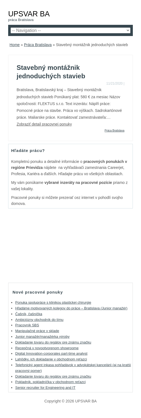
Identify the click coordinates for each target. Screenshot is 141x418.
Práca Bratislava (38, 45)
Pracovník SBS (27, 325)
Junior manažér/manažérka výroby (42, 337)
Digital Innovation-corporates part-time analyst (51, 353)
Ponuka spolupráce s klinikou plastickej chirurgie (53, 302)
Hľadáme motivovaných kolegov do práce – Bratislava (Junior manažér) (71, 308)
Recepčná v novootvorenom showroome (47, 348)
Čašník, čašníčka (28, 314)
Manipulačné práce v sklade (37, 331)
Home (15, 45)
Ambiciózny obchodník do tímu (39, 320)
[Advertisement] (70, 245)
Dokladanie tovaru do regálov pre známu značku (53, 342)
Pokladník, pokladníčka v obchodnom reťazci (50, 382)
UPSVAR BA (29, 14)
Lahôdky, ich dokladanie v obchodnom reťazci (51, 359)
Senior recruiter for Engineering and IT (45, 388)
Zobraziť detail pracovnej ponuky (44, 124)
